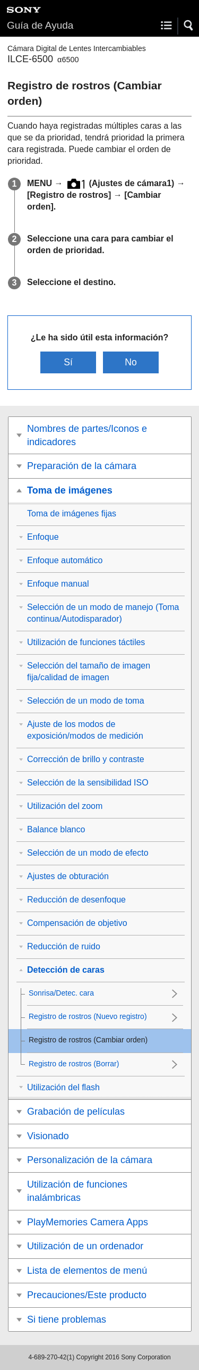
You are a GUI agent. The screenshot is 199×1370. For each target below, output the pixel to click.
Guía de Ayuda (40, 25)
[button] (188, 25)
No (131, 362)
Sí (68, 362)
